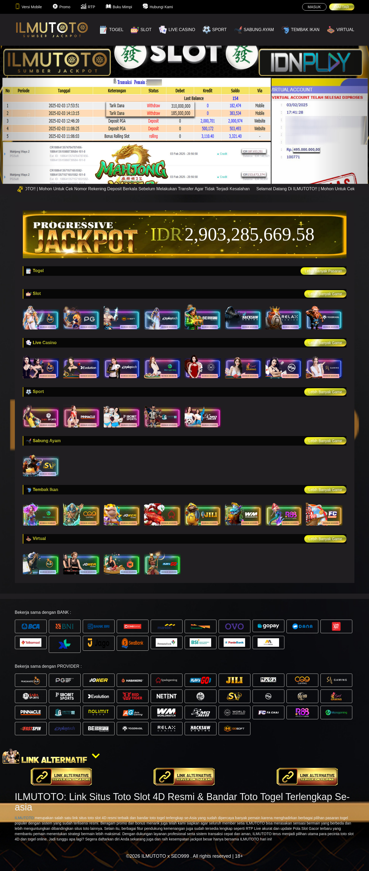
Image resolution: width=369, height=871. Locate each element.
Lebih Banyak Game (325, 294)
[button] (27, 114)
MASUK (314, 7)
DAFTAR (342, 7)
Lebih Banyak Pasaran (323, 271)
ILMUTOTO (24, 818)
